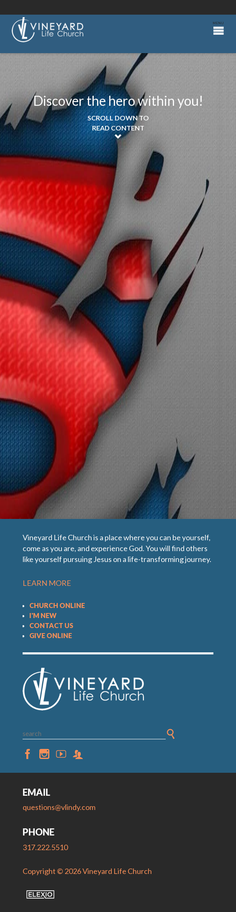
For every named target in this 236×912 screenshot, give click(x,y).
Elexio (40, 894)
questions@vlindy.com (59, 807)
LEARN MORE (47, 583)
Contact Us (51, 625)
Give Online (50, 635)
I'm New (42, 615)
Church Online (57, 605)
